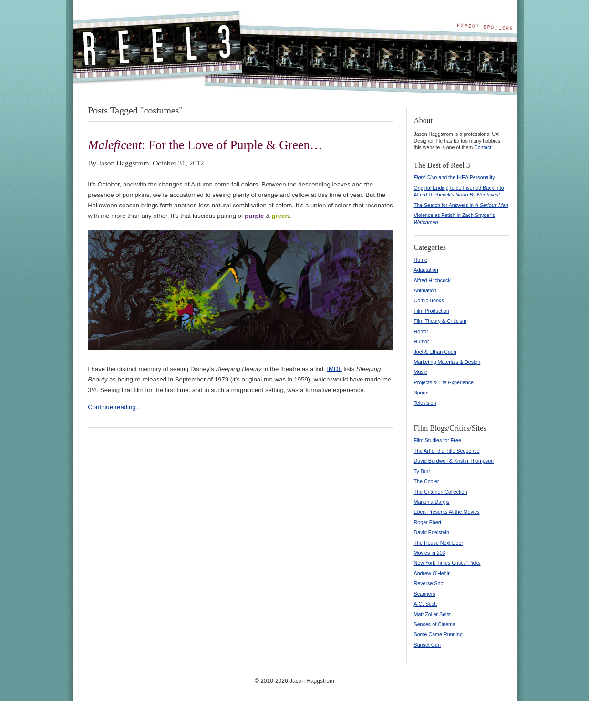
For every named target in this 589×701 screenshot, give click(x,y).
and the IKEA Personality (454, 177)
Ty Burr (422, 471)
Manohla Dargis (432, 502)
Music (420, 372)
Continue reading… (115, 407)
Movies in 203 (429, 553)
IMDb (334, 368)
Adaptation (426, 270)
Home (421, 260)
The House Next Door (439, 543)
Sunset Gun (427, 645)
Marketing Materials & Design (447, 362)
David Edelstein (431, 532)
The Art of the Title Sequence (447, 451)
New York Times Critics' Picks (447, 563)
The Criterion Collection (440, 492)
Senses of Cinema (434, 624)
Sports (421, 392)
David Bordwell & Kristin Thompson (454, 461)
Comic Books (429, 300)
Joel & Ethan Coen (435, 352)
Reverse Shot (429, 583)
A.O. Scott (425, 604)
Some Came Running (438, 634)
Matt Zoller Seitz (432, 614)
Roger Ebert (428, 522)
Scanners (424, 594)
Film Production (431, 311)
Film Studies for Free (437, 440)
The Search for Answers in (461, 205)
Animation (425, 290)
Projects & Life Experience (444, 382)
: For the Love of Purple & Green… (205, 145)
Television (425, 403)
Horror (421, 331)
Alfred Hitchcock (432, 280)
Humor (421, 341)
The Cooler (426, 481)
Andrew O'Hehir (432, 573)
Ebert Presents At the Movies (447, 512)
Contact (482, 147)
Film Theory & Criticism (440, 321)
